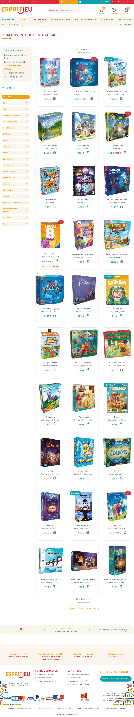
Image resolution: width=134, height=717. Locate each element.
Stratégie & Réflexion (86, 19)
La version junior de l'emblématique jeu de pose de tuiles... (64, 148)
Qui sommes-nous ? (78, 672)
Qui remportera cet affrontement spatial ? (58, 528)
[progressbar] (84, 52)
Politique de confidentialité (103, 704)
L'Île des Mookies (50, 91)
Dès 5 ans (50, 203)
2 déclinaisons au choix (50, 266)
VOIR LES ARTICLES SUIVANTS (83, 609)
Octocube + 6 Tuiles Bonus (84, 91)
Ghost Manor (83, 199)
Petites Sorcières (84, 308)
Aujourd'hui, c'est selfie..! (117, 528)
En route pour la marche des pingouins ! (57, 582)
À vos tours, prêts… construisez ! (87, 148)
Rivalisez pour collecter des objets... (88, 94)
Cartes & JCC (107, 19)
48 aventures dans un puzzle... (53, 311)
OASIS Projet (61, 714)
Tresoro (117, 417)
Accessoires (126, 24)
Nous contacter (56, 704)
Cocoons (117, 471)
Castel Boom (83, 145)
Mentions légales (77, 704)
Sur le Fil (117, 525)
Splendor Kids (117, 145)
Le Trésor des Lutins (83, 363)
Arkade (50, 525)
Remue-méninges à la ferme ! (86, 420)
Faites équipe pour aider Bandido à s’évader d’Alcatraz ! (97, 528)
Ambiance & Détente (60, 19)
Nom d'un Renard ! (117, 363)
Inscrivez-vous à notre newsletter (115, 670)
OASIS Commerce (71, 714)
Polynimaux (84, 417)
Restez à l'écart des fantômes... (120, 203)
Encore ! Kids (50, 199)
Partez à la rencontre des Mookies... (55, 94)
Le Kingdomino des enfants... (52, 420)
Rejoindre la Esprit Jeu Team (111, 620)
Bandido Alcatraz (83, 525)
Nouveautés (8, 19)
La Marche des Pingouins (50, 579)
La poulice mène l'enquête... (119, 366)
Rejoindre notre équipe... (80, 675)
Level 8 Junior (50, 254)
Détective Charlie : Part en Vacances (117, 579)
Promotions (40, 19)
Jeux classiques (10, 24)
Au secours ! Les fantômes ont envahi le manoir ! (94, 203)
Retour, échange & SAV (47, 672)
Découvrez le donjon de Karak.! (53, 474)
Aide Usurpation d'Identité (67, 708)
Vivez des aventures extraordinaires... (89, 311)
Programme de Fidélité (79, 665)
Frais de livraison (44, 668)
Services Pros (75, 668)
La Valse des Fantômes (117, 199)
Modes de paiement (45, 665)
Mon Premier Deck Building (83, 254)
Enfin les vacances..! (117, 582)
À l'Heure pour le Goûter (117, 91)
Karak (50, 471)
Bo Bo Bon (117, 308)
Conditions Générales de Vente (28, 704)
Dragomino (50, 417)
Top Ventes (24, 19)
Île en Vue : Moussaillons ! (117, 254)
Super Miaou (83, 471)
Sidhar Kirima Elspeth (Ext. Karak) (84, 579)
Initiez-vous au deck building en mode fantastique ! (94, 257)
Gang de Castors (50, 363)
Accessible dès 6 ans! (50, 257)
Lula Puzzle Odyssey (50, 308)
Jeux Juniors (124, 19)
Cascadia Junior (50, 145)
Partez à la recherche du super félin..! (89, 474)
